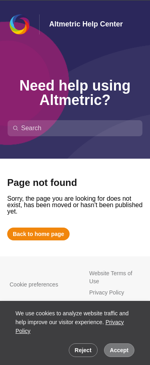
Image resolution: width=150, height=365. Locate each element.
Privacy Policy (106, 292)
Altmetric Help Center (86, 24)
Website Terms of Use (110, 277)
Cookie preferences (34, 284)
